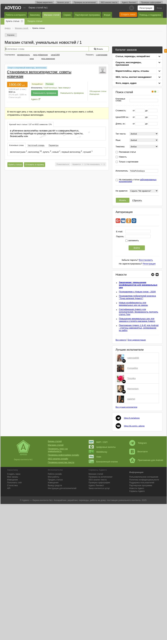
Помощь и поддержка (150, 15)
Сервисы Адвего (137, 491)
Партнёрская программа (87, 15)
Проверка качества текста (61, 462)
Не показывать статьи (138, 180)
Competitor (132, 368)
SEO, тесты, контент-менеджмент (134, 77)
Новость (123, 157)
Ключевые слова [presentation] (16, 145)
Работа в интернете (16, 15)
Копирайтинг (37, 84)
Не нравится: (122, 191)
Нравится (77, 164)
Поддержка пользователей (141, 482)
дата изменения (48, 59)
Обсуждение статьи (97, 91)
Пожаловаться (63, 164)
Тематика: (120, 147)
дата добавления (40, 55)
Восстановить (146, 260)
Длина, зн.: (121, 124)
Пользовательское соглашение (143, 477)
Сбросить (137, 200)
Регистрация (145, 8)
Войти (137, 248)
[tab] (30, 124)
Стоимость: (121, 111)
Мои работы (53, 477)
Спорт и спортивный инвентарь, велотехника (27, 68)
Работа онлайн (55, 474)
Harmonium (133, 388)
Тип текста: (121, 134)
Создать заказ (128, 14)
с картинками (101, 55)
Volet (95, 457)
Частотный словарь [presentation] (36, 145)
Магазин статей (51, 15)
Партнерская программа (140, 485)
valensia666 (133, 358)
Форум (107, 15)
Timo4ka (131, 378)
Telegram (138, 443)
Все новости (121, 340)
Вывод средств (55, 485)
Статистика (12, 485)
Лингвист (96, 485)
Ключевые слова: (120, 100)
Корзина (10, 35)
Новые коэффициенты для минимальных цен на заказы (133, 303)
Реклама (49, 84)
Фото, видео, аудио (126, 83)
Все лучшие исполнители (126, 407)
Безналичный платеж (103, 461)
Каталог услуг (63, 2)
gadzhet (131, 399)
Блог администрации (137, 340)
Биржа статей (55, 441)
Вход (159, 8)
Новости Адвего (136, 488)
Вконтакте (138, 451)
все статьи (64, 88)
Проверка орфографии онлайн (63, 455)
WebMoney (98, 452)
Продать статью (34, 21)
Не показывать (93, 164)
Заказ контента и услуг (99, 488)
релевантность (23, 55)
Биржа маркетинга (45, 2)
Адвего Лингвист (129, 2)
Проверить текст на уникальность (58, 449)
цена (32, 59)
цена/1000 (55, 55)
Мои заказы (12, 477)
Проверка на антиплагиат (85, 2)
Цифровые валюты (102, 447)
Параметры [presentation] (54, 145)
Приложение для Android (146, 460)
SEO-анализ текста (109, 2)
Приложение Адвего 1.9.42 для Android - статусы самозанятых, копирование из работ (139, 328)
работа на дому (98, 500)
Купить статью (12, 21)
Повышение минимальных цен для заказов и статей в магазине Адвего (137, 319)
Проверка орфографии (151, 2)
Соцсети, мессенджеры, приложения (128, 63)
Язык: (118, 140)
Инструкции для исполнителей (62, 488)
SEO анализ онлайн (58, 458)
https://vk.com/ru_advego (134, 426)
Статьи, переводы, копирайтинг (133, 56)
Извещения (94, 94)
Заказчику (35, 15)
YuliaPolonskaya (50, 88)
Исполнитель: (122, 171)
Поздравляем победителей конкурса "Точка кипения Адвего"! (137, 297)
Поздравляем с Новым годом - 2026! (137, 291)
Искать (122, 200)
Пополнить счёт (14, 482)
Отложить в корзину (34, 164)
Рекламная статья (127, 152)
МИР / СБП (98, 442)
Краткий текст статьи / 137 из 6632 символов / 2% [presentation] (30, 124)
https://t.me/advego (132, 418)
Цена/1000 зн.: (122, 117)
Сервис (67, 15)
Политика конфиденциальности (144, 480)
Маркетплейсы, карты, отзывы (132, 71)
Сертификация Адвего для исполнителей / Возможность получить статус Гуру (138, 312)
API (8, 488)
